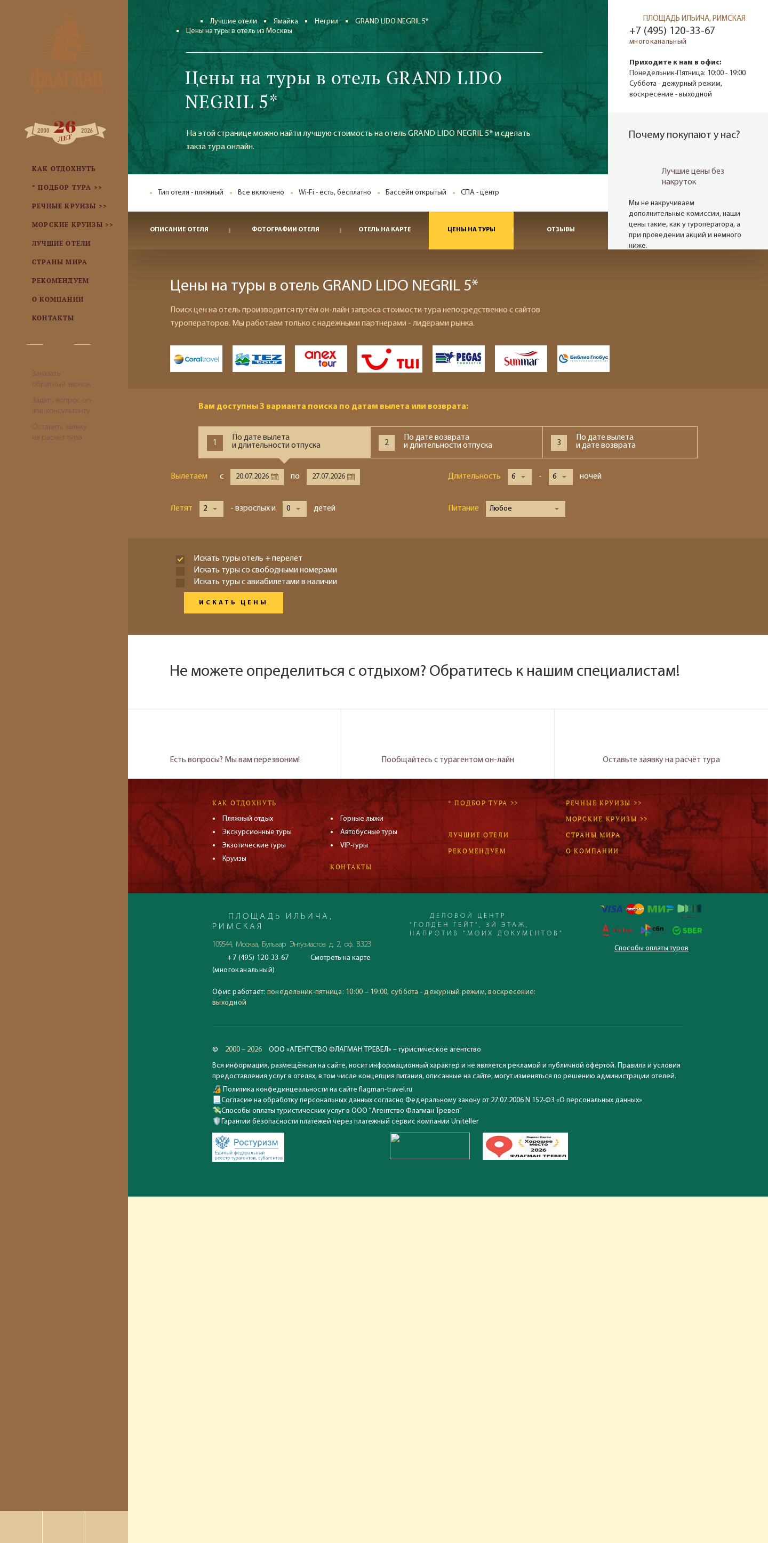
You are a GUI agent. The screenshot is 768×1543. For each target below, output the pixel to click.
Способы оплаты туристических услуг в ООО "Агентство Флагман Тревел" (341, 1111)
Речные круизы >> (604, 803)
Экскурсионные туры (257, 832)
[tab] (284, 442)
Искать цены (233, 603)
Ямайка (286, 22)
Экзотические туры (254, 846)
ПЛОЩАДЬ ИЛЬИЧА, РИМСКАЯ (694, 19)
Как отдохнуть (244, 803)
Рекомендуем (477, 851)
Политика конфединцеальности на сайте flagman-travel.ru (316, 1090)
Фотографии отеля (285, 230)
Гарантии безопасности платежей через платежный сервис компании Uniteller (349, 1122)
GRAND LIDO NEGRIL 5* (392, 22)
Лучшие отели (233, 22)
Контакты (351, 867)
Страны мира (593, 835)
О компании (592, 851)
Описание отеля (179, 230)
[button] (520, 477)
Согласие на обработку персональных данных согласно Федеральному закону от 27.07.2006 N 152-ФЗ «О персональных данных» (431, 1100)
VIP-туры (354, 846)
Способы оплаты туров (651, 948)
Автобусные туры (368, 832)
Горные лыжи (361, 819)
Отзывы (561, 230)
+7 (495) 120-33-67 (672, 31)
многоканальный (657, 42)
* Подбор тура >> (483, 803)
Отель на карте (384, 230)
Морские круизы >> (607, 819)
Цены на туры (471, 230)
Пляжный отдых (247, 819)
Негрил (327, 22)
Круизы (234, 859)
